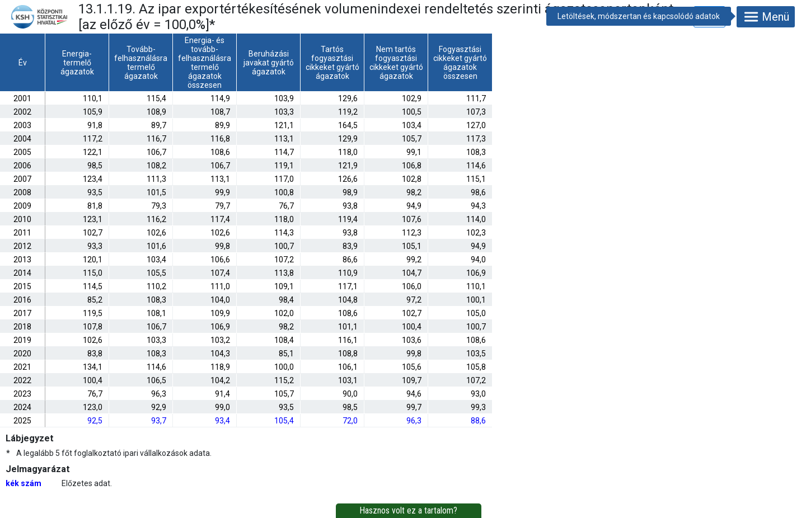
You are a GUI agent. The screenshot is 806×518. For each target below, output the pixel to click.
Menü (765, 17)
